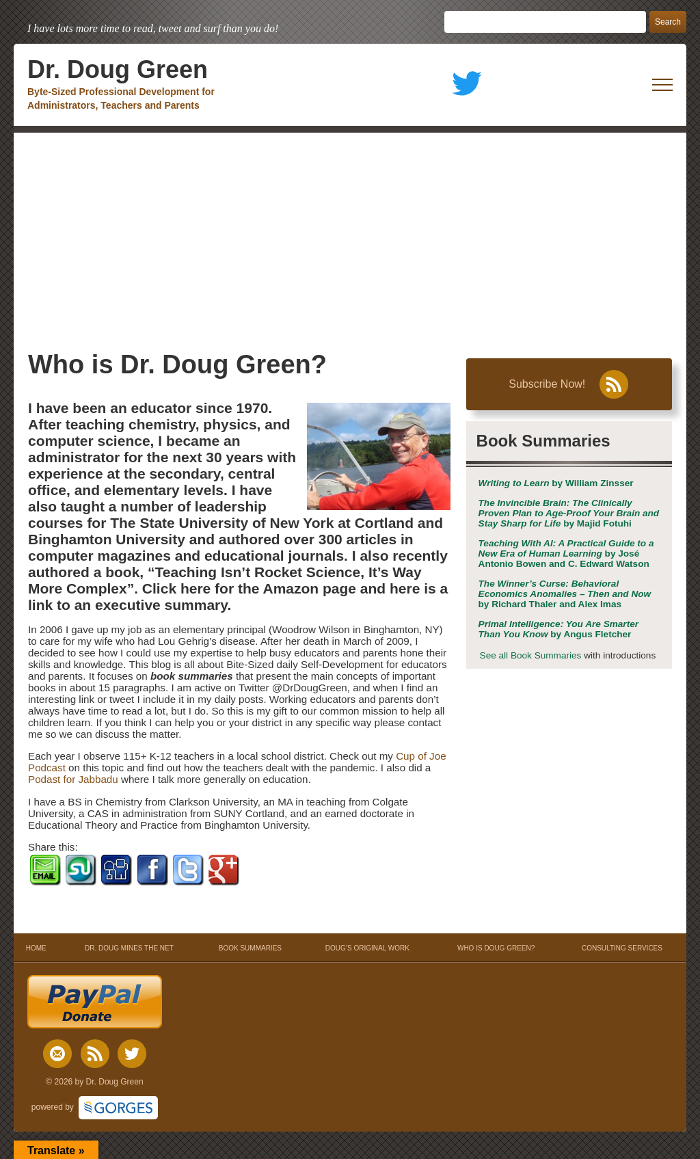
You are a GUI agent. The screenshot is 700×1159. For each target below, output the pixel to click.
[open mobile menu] (662, 85)
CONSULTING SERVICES (622, 948)
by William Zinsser (556, 483)
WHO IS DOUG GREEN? (496, 948)
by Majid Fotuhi (569, 513)
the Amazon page (297, 588)
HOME (36, 948)
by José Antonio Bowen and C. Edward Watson (566, 553)
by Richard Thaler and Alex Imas (565, 593)
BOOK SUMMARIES (250, 948)
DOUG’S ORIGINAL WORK (367, 948)
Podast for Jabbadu (73, 779)
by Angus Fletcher (558, 629)
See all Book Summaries (531, 655)
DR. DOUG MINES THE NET (129, 948)
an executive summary (151, 605)
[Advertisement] (350, 235)
